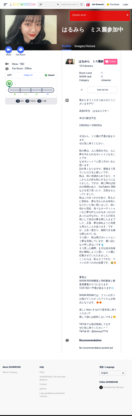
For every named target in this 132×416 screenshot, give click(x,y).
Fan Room (20, 51)
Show (8, 51)
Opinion (43, 389)
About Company (10, 372)
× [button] (127, 15)
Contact (43, 384)
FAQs (42, 372)
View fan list (102, 90)
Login (125, 4)
